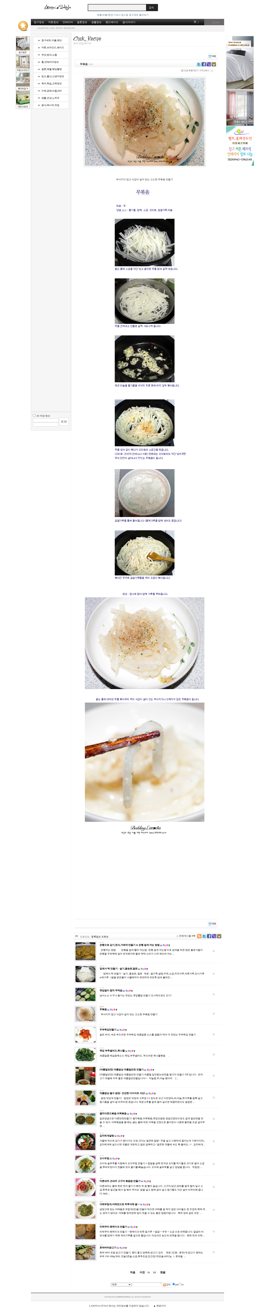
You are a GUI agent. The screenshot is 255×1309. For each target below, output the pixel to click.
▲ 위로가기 (159, 1305)
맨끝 (162, 1272)
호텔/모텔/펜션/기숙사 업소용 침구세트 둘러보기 (123, 15)
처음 (132, 1272)
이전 (142, 1272)
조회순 (105, 936)
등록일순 (96, 936)
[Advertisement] (118, 879)
